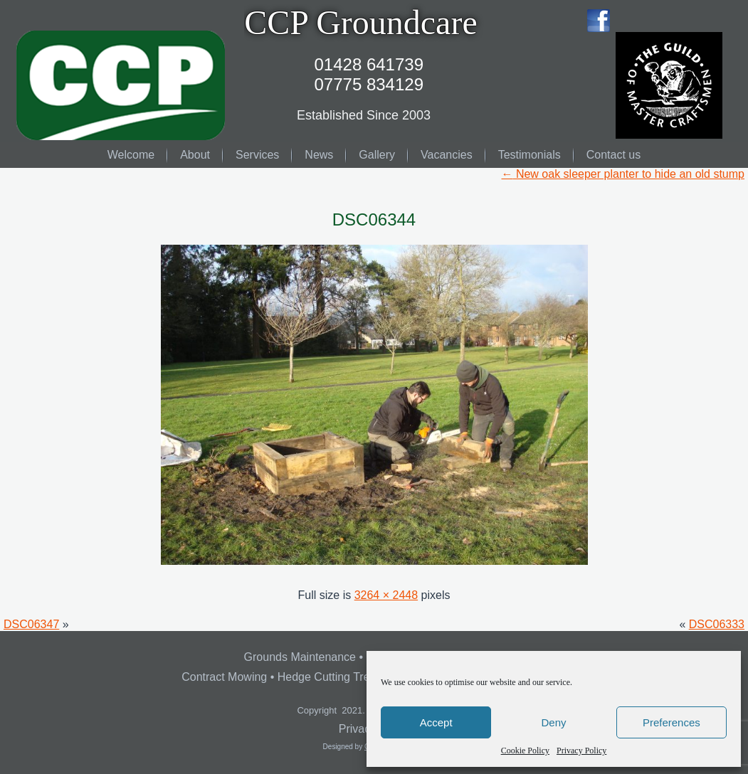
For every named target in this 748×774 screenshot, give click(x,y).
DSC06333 (716, 624)
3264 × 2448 (386, 595)
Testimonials (529, 155)
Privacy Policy (581, 751)
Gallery (377, 155)
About (195, 155)
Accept (436, 722)
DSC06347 (31, 624)
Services (257, 155)
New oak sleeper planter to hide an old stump (622, 174)
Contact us (613, 155)
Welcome (130, 155)
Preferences (671, 722)
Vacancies (447, 155)
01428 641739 (369, 64)
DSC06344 (374, 219)
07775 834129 (369, 84)
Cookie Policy (525, 751)
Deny (553, 722)
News (319, 155)
